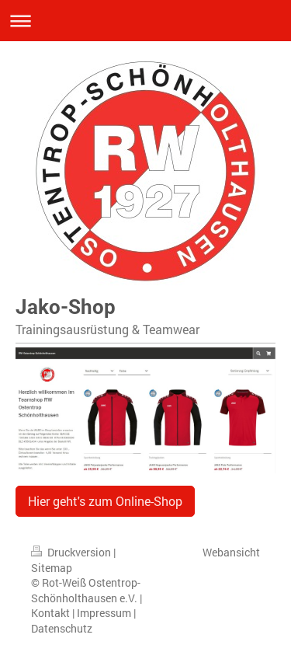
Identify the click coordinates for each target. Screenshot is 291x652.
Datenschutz (61, 628)
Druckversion (72, 552)
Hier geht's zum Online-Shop (105, 501)
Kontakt (50, 612)
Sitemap (51, 567)
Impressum (104, 612)
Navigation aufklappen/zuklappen (145, 20)
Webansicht (231, 552)
